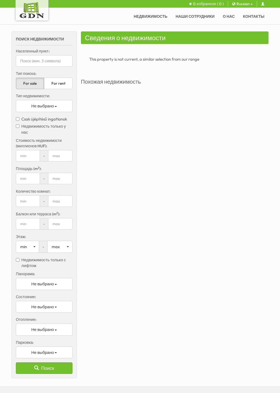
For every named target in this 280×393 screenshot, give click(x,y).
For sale (30, 83)
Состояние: (26, 296)
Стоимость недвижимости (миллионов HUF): (39, 143)
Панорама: (25, 273)
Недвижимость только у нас (41, 129)
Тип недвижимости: (33, 95)
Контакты (253, 16)
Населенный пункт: (33, 51)
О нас (229, 16)
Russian (242, 3)
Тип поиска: (26, 73)
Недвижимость (150, 16)
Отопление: (26, 319)
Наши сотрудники (195, 16)
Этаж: (21, 236)
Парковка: (25, 342)
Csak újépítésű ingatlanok (41, 119)
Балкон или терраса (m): (38, 213)
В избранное (206, 3)
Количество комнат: (33, 191)
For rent (58, 83)
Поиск (44, 368)
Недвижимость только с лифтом (41, 262)
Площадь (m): (29, 168)
